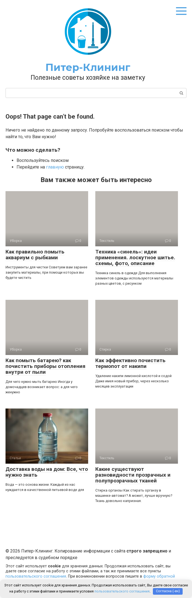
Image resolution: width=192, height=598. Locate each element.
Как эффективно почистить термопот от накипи (130, 363)
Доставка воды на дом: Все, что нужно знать (47, 472)
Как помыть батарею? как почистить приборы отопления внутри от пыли (45, 366)
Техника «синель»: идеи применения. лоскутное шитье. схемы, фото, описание (135, 257)
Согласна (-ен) (168, 591)
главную (55, 167)
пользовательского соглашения (36, 576)
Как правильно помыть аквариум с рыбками (35, 255)
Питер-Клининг (87, 67)
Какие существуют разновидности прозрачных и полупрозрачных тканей (133, 475)
